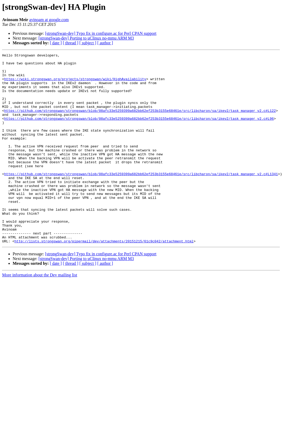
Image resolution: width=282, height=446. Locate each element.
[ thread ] (70, 43)
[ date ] (56, 43)
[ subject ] (87, 43)
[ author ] (105, 43)
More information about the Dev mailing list (39, 313)
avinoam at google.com (49, 19)
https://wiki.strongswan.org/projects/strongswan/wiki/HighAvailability (75, 84)
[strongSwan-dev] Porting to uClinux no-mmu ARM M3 (86, 38)
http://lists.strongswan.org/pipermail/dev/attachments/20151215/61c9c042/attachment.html (104, 279)
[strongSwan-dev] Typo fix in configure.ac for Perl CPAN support (100, 33)
